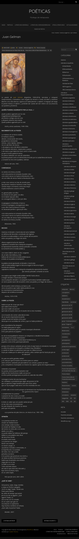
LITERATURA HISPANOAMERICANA (40, 25)
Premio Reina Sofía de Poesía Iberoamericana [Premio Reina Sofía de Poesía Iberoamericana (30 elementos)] (68, 378)
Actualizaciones (72, 25)
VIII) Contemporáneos (69, 90)
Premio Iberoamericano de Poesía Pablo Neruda (13, 50)
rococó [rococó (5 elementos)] (74, 385)
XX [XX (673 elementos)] (71, 401)
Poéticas (10, 25)
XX (48, 50)
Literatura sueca (69, 248)
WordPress (30, 529)
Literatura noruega (70, 217)
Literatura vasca (69, 263)
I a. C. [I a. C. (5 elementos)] (72, 327)
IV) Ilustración (66, 75)
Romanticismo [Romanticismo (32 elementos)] (66, 388)
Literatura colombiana (69, 107)
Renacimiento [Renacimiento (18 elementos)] (66, 385)
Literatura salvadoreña (69, 149)
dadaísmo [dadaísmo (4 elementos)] (64, 295)
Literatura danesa (69, 185)
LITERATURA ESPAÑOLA (21, 25)
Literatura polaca (69, 223)
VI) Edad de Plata (67, 83)
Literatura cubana (68, 113)
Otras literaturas (66, 158)
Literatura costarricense (69, 110)
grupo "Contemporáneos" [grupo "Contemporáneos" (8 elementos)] (69, 321)
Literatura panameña (69, 135)
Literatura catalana (70, 257)
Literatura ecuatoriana (69, 119)
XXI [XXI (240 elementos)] (75, 401)
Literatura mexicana (68, 128)
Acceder (63, 412)
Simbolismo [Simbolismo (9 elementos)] (65, 392)
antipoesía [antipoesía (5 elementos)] (65, 289)
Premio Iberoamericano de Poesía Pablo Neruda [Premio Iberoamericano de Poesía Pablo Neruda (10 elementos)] (68, 370)
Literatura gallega (69, 260)
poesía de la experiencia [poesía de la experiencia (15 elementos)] (69, 346)
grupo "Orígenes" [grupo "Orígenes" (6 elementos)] (67, 324)
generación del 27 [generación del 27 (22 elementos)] (67, 308)
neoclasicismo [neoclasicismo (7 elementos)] (66, 334)
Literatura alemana (70, 166)
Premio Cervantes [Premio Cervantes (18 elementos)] (67, 365)
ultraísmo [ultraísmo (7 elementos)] (73, 395)
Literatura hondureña (69, 125)
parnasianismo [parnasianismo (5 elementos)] (66, 340)
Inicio (3, 25)
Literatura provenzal (70, 231)
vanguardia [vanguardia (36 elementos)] (65, 398)
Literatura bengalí (69, 173)
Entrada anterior (9, 521)
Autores (57, 32)
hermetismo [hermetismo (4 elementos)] (65, 327)
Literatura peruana (68, 141)
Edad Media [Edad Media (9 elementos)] (65, 302)
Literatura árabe (69, 169)
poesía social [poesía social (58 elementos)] (65, 356)
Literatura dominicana (69, 116)
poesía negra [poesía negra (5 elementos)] (65, 349)
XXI (51, 50)
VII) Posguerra (66, 86)
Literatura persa (69, 220)
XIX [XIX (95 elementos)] (71, 398)
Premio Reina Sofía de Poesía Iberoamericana (35, 50)
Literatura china (69, 179)
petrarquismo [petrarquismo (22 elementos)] (66, 343)
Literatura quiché (69, 234)
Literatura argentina (65, 32)
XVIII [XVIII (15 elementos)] (67, 401)
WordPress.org (65, 421)
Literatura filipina (69, 276)
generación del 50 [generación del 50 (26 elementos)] (67, 314)
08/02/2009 (6, 47)
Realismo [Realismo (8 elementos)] (64, 382)
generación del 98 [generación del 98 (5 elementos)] (67, 318)
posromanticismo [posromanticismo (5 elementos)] (67, 362)
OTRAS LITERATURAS (58, 25)
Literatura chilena (67, 104)
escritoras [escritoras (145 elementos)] (73, 302)
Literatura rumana (69, 237)
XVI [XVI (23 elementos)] (75, 398)
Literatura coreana (70, 182)
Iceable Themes (13, 531)
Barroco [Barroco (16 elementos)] (72, 289)
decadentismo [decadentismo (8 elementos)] (66, 299)
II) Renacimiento (67, 69)
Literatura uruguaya (68, 152)
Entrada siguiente (50, 521)
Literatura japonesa (70, 210)
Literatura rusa (68, 240)
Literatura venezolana (69, 155)
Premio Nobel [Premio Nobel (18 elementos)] (66, 374)
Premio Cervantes (41, 47)
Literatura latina (69, 213)
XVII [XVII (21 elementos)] (63, 401)
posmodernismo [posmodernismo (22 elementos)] (66, 359)
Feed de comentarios (67, 418)
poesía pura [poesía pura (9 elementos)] (65, 353)
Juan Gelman (18, 97)
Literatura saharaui (70, 279)
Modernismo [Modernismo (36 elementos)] (65, 330)
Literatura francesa (70, 188)
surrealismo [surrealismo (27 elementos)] (65, 395)
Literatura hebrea (69, 201)
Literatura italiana (69, 207)
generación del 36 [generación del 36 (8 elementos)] (67, 311)
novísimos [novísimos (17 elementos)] (65, 337)
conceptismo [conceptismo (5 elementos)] (65, 292)
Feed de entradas (66, 415)
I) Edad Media (66, 66)
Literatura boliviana (68, 101)
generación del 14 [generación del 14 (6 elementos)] (67, 305)
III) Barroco (65, 72)
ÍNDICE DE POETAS (39, 29)
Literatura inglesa (69, 204)
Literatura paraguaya (69, 138)
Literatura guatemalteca (69, 122)
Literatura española (67, 63)
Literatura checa (69, 176)
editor (13, 47)
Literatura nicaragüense (69, 132)
